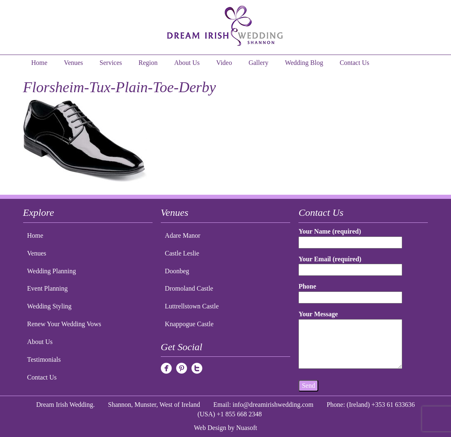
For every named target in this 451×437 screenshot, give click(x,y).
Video (224, 62)
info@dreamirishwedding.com (273, 404)
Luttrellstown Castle (192, 306)
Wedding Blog (304, 62)
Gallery (258, 62)
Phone (350, 292)
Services (111, 62)
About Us (187, 62)
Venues (73, 62)
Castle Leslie (182, 253)
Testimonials (44, 359)
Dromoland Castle (189, 288)
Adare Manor (182, 235)
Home (39, 62)
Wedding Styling (49, 306)
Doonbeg (177, 271)
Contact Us (355, 62)
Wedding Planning (51, 271)
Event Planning (47, 288)
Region (147, 62)
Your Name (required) (350, 237)
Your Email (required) (350, 264)
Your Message (350, 340)
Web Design (210, 427)
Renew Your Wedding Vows (64, 323)
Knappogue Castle (189, 323)
